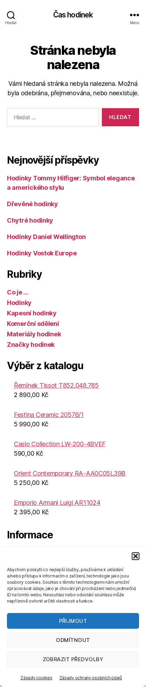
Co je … (18, 292)
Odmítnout (73, 640)
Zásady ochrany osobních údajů (90, 677)
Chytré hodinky (30, 220)
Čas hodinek (73, 14)
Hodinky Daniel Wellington (46, 236)
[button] (135, 556)
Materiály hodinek (34, 334)
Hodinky (19, 302)
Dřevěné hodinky (32, 204)
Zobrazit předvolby (73, 659)
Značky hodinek (31, 344)
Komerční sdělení (33, 323)
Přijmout (73, 621)
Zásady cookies (36, 677)
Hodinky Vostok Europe (41, 253)
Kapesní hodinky (32, 313)
